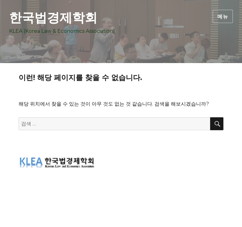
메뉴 (222, 17)
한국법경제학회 (53, 17)
